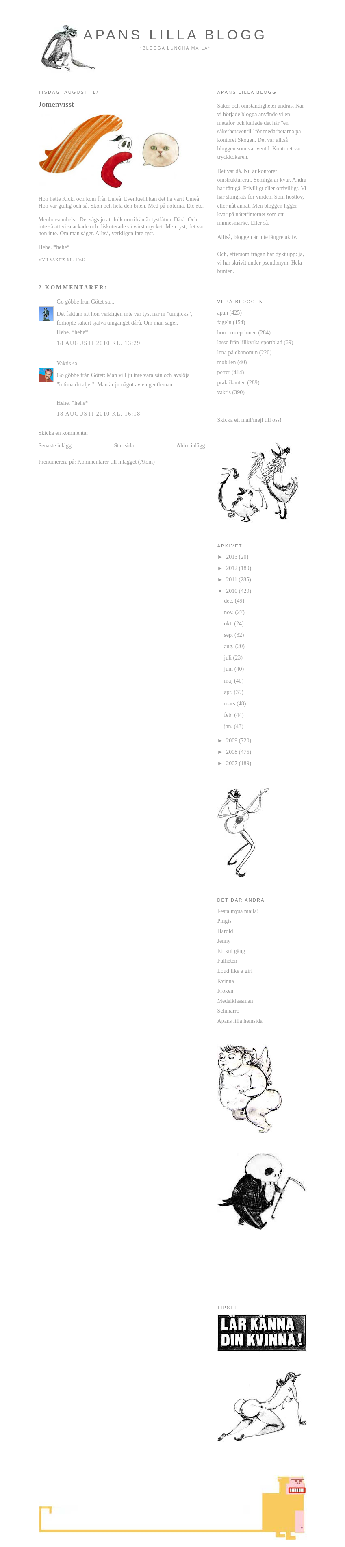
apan (222, 312)
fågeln (224, 322)
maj (229, 680)
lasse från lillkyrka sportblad (249, 342)
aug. (229, 646)
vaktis (224, 392)
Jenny (224, 940)
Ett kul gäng (231, 951)
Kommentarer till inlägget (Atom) (116, 461)
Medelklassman (235, 1001)
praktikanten (231, 382)
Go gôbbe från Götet (80, 301)
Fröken (225, 990)
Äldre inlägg (190, 445)
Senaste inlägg (55, 445)
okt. (229, 623)
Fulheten (227, 960)
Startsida (124, 445)
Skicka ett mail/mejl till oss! (249, 420)
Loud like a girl (235, 971)
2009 (232, 740)
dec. (229, 600)
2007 (232, 763)
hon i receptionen (237, 332)
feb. (229, 715)
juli (228, 657)
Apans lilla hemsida (240, 1021)
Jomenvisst (56, 104)
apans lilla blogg (175, 34)
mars (230, 703)
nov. (229, 612)
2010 (232, 591)
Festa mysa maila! (238, 911)
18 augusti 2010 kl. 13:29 (99, 343)
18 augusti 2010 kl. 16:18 (99, 413)
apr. (229, 692)
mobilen (226, 362)
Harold (225, 931)
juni (229, 669)
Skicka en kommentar (63, 433)
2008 (232, 752)
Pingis (224, 921)
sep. (229, 634)
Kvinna (225, 981)
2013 (232, 556)
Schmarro (228, 1010)
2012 (232, 568)
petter (223, 372)
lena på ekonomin (237, 352)
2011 (232, 579)
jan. (229, 726)
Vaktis (64, 363)
